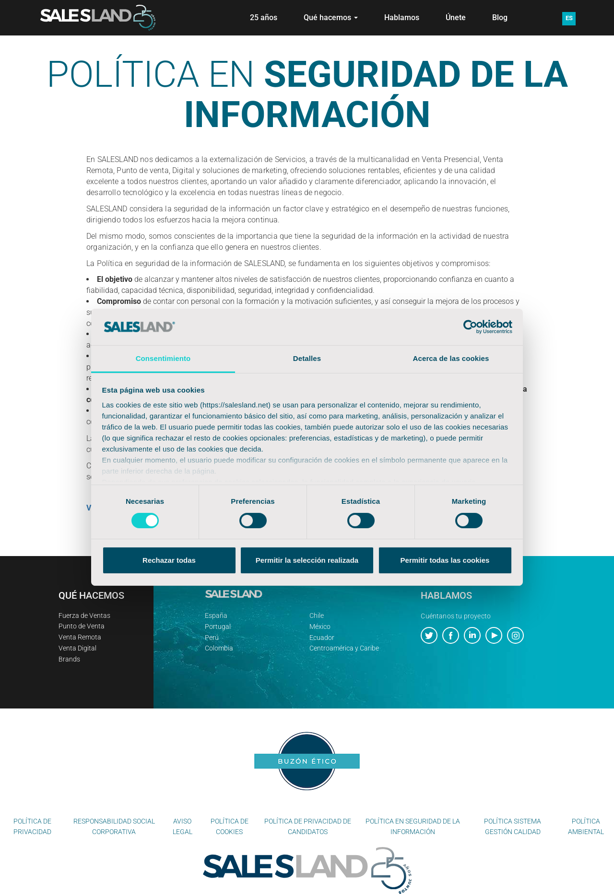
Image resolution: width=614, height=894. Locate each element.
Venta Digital (77, 648)
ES (569, 18)
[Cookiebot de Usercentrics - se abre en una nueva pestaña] (470, 327)
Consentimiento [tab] (163, 358)
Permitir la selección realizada (307, 560)
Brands (69, 659)
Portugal (218, 626)
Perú (212, 637)
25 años (263, 17)
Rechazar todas (169, 560)
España (216, 615)
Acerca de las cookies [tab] (451, 358)
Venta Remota (80, 637)
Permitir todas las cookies (445, 560)
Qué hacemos (331, 17)
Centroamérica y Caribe (344, 648)
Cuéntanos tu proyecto (456, 616)
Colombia (219, 648)
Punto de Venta (82, 626)
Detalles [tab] (307, 358)
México (320, 626)
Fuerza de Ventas (84, 615)
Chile (316, 615)
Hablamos (401, 17)
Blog (500, 17)
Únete (456, 17)
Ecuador (321, 637)
